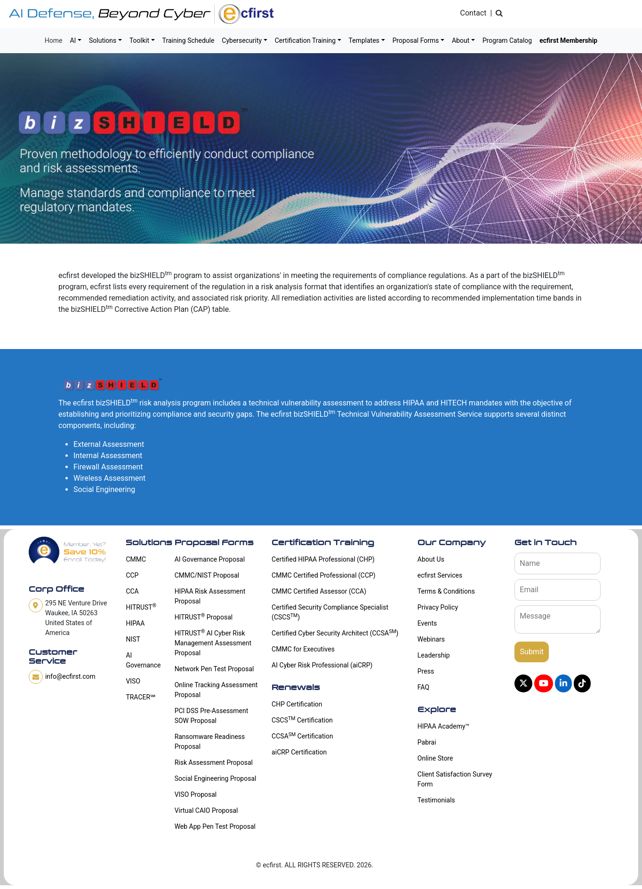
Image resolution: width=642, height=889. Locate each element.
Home (54, 40)
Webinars (431, 639)
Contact (473, 12)
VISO (133, 681)
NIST (133, 639)
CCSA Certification (302, 735)
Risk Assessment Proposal (214, 762)
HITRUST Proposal (204, 616)
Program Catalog (507, 40)
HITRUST (141, 607)
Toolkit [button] (139, 40)
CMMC (136, 559)
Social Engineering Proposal (216, 778)
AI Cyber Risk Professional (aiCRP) (322, 665)
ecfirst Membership (568, 40)
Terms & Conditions (446, 591)
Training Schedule (188, 40)
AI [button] (73, 40)
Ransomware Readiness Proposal (210, 741)
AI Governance (143, 660)
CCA (132, 591)
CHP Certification (297, 704)
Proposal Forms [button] (416, 40)
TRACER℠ (140, 697)
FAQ (423, 687)
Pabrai (426, 742)
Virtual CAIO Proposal (206, 810)
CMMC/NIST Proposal (207, 575)
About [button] (460, 40)
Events (427, 623)
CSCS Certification (302, 719)
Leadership (433, 655)
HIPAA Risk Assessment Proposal (210, 596)
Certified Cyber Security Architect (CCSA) (335, 632)
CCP (132, 575)
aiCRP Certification (299, 752)
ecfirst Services (439, 575)
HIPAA (135, 623)
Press (425, 671)
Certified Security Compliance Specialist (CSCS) (330, 612)
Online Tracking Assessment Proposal (216, 689)
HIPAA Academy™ (443, 726)
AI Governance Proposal (210, 559)
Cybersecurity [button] (242, 40)
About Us (430, 559)
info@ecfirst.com (70, 676)
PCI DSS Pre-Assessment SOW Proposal (212, 715)
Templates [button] (364, 40)
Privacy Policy (437, 607)
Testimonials (436, 800)
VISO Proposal (196, 794)
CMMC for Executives (303, 649)
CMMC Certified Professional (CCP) (324, 575)
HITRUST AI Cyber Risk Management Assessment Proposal (213, 642)
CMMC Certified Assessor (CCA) (319, 591)
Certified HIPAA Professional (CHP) (323, 559)
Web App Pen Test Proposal (215, 826)
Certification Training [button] (305, 40)
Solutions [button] (102, 40)
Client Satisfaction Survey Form (454, 779)
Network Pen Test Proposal (214, 669)
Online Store (435, 758)
